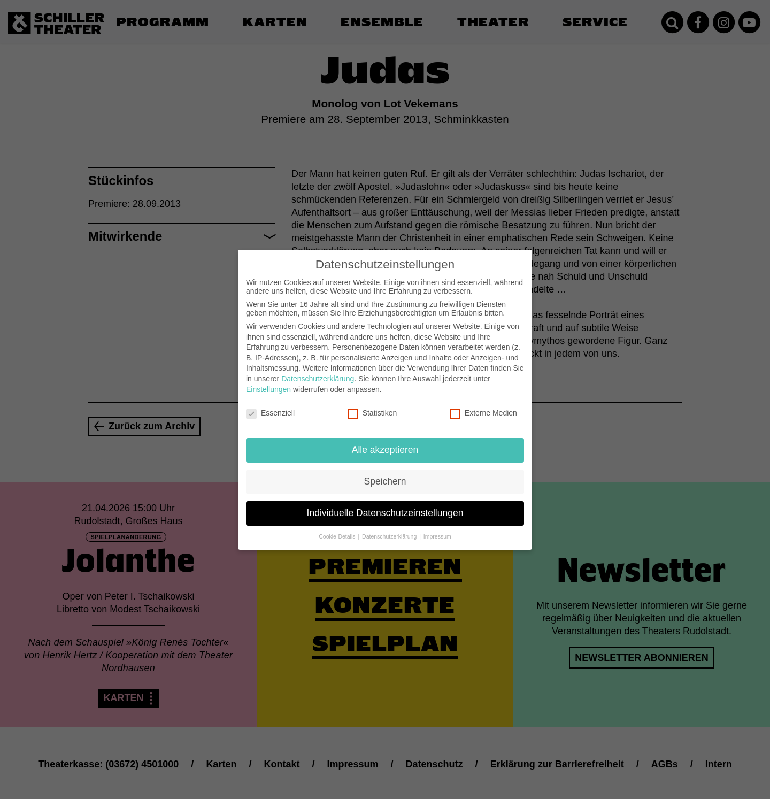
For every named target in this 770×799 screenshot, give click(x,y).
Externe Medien (483, 406)
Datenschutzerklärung (317, 371)
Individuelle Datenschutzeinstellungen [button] (385, 505)
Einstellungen (268, 382)
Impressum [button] (437, 529)
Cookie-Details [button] (338, 529)
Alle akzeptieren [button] (385, 442)
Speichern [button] (385, 473)
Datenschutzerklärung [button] (390, 529)
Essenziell (270, 406)
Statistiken (372, 406)
